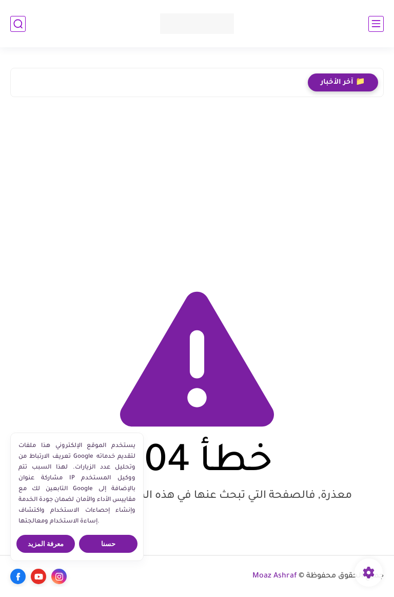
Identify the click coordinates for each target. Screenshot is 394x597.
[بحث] (18, 24)
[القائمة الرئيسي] (376, 24)
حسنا (108, 544)
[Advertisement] (197, 190)
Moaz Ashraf (274, 576)
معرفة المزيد (46, 544)
